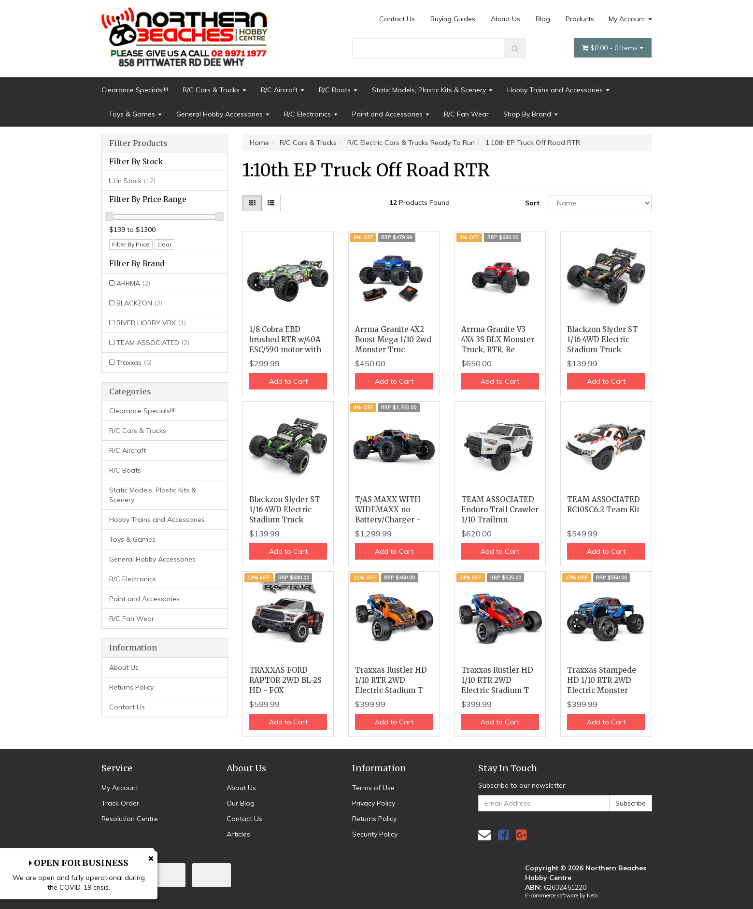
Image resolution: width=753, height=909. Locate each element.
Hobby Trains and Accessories (558, 90)
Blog (543, 18)
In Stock (136, 180)
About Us (505, 18)
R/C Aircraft (282, 90)
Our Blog (241, 803)
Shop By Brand (530, 114)
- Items (612, 47)
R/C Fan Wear (466, 114)
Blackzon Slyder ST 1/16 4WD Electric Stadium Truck (602, 339)
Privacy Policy (373, 803)
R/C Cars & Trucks (214, 90)
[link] (503, 835)
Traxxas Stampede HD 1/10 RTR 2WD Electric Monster (601, 680)
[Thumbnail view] (252, 203)
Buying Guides (452, 18)
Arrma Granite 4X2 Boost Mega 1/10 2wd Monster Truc (393, 339)
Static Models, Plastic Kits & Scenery (432, 90)
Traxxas (134, 362)
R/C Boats (338, 90)
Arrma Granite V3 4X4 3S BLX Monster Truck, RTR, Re (497, 339)
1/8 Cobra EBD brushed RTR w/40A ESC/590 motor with (285, 339)
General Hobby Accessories (223, 114)
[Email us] (484, 835)
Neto (592, 895)
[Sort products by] (600, 203)
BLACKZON (139, 303)
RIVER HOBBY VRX (151, 322)
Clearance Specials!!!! (134, 90)
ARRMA (133, 283)
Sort (532, 203)
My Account (630, 18)
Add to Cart (288, 381)
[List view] (271, 203)
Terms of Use (373, 787)
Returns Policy (131, 687)
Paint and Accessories (390, 114)
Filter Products (138, 143)
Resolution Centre (129, 818)
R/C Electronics (311, 114)
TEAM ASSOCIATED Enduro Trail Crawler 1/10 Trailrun (500, 509)
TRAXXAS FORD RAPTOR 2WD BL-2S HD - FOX (285, 680)
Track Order (120, 803)
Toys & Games (135, 114)
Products (580, 18)
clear (164, 244)
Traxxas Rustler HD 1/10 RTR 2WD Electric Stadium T (391, 680)
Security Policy (375, 834)
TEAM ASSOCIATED (152, 342)
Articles (238, 834)
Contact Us (397, 18)
